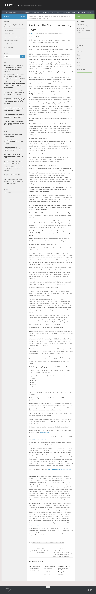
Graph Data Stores (9, 33)
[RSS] (24, 16)
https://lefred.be (35, 525)
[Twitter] (21, 16)
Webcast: (6, 174)
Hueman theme (22, 590)
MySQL (43, 542)
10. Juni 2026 (13, 148)
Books (58, 12)
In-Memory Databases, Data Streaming (14, 37)
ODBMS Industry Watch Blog (16, 12)
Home (5, 12)
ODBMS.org (11, 5)
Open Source (52, 542)
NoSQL (47, 542)
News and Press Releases (78, 12)
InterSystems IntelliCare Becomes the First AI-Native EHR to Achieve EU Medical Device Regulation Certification (14, 76)
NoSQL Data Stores (9, 44)
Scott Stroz (62, 542)
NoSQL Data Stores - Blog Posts (38, 18)
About (88, 12)
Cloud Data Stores (9, 30)
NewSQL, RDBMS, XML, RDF (11, 40)
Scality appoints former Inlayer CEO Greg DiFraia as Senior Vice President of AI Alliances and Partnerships (14, 92)
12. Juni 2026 (13, 141)
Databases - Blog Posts (36, 16)
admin (32, 33)
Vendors (53, 12)
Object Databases (9, 47)
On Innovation (66, 12)
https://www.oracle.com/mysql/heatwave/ (60, 469)
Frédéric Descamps (36, 542)
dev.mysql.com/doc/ (45, 432)
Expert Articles (45, 12)
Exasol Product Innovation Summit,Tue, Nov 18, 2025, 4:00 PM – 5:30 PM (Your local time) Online (14, 181)
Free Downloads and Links (32, 12)
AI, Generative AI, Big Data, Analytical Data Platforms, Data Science (14, 25)
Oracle (57, 542)
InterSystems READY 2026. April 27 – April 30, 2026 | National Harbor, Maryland (14, 168)
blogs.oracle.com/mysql (39, 439)
